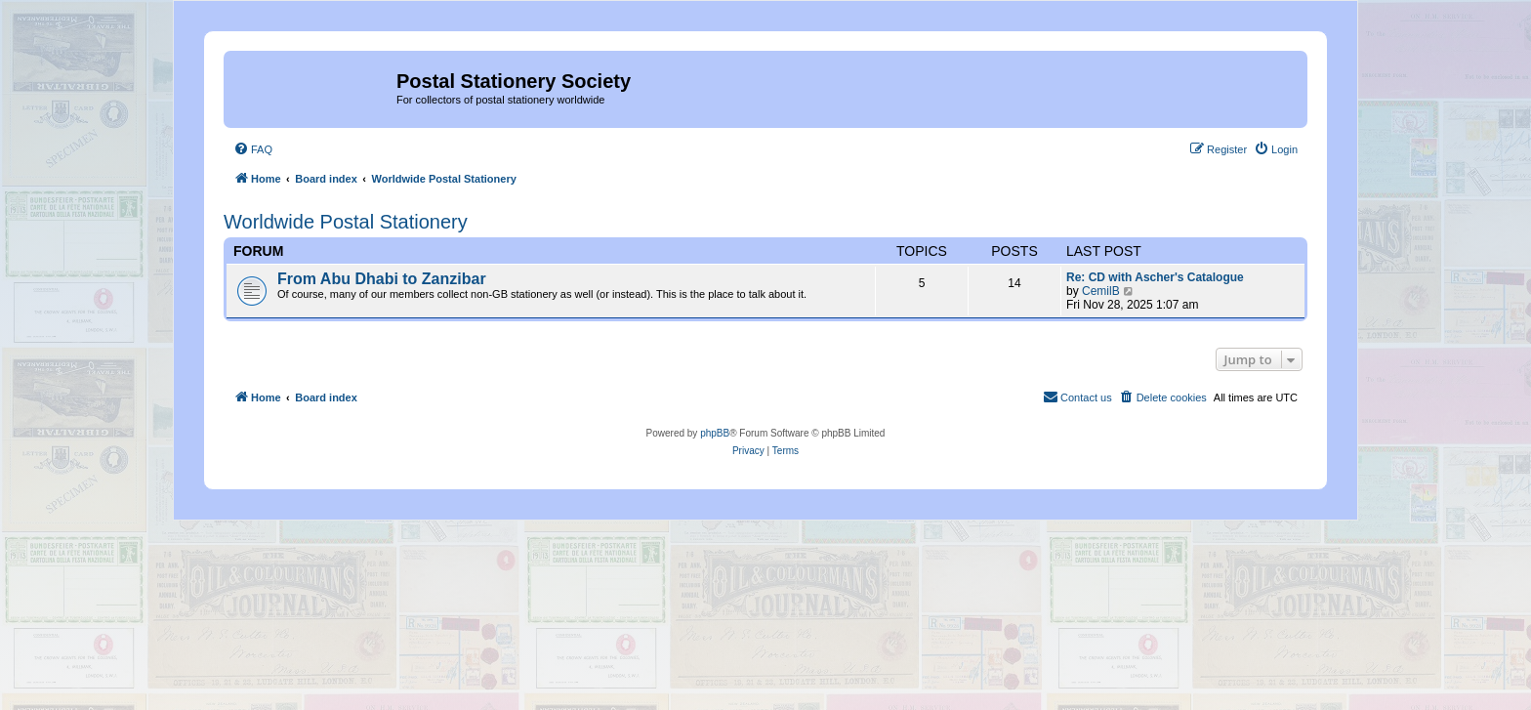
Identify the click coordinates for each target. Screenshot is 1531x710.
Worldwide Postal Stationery (346, 221)
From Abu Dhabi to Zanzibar (381, 279)
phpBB (714, 433)
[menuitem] (252, 149)
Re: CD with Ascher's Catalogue (1155, 277)
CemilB (1101, 291)
